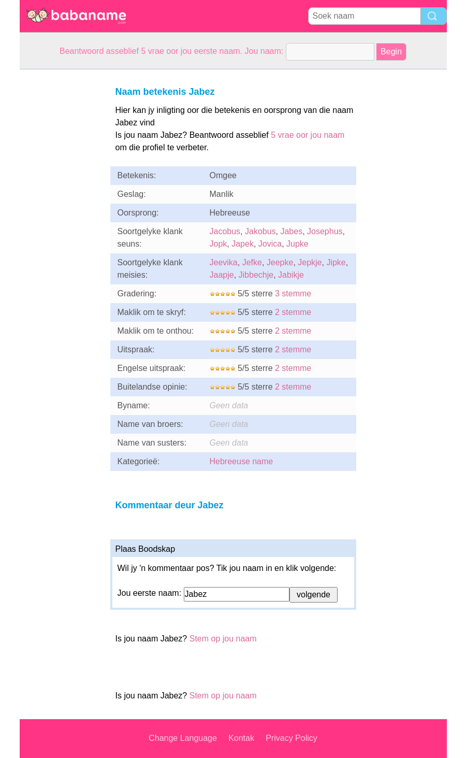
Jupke (297, 243)
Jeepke (280, 262)
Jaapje (222, 274)
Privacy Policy (291, 738)
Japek (242, 243)
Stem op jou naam (223, 638)
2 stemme (293, 312)
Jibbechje (256, 274)
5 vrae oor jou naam (307, 135)
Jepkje (310, 262)
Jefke (252, 262)
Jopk (218, 243)
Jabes (291, 231)
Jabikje (291, 274)
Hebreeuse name (241, 461)
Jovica (270, 243)
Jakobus (260, 231)
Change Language (183, 738)
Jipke (335, 262)
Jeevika (224, 262)
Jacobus (225, 231)
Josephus (325, 231)
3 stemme (293, 293)
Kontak (241, 738)
